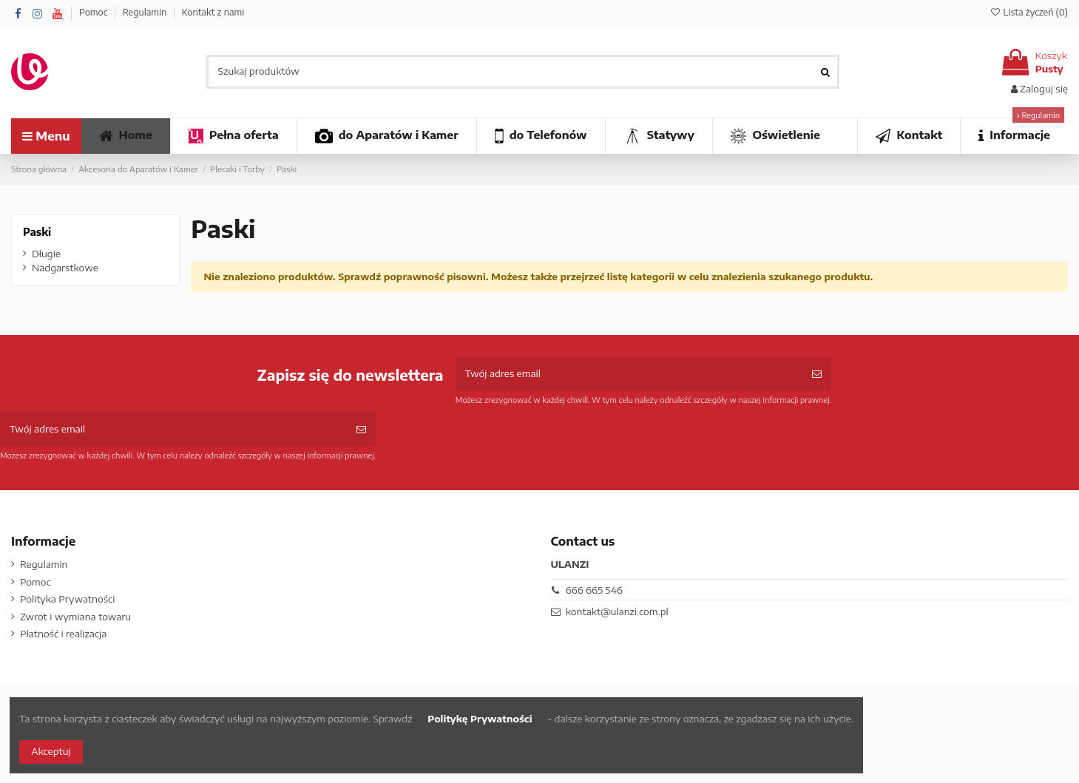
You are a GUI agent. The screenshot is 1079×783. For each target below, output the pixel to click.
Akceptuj (50, 751)
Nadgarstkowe (65, 268)
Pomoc (94, 12)
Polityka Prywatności (67, 599)
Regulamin (146, 12)
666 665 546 (594, 590)
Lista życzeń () (1029, 12)
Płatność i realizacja (63, 634)
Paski (37, 232)
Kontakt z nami (212, 12)
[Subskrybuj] (816, 374)
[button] (1014, 136)
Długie (46, 254)
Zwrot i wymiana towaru (75, 617)
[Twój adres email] (629, 374)
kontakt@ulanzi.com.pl (617, 611)
